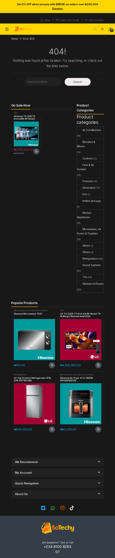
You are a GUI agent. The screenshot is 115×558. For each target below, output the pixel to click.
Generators (86, 187)
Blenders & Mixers (86, 144)
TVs (16, 113)
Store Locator (94, 20)
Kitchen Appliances (84, 215)
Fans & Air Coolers (85, 167)
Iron (82, 194)
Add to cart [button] (36, 151)
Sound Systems (89, 265)
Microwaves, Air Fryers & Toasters (89, 231)
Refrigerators (87, 258)
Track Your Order (67, 20)
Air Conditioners (89, 129)
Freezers (85, 181)
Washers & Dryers (90, 283)
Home (14, 38)
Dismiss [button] (57, 8)
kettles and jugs (89, 200)
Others (83, 245)
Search (95, 29)
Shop (45, 20)
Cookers (85, 158)
